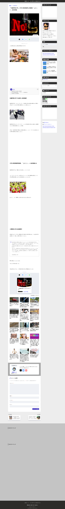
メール (11, 400)
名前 (11, 395)
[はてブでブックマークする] (26, 39)
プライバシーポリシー (48, 124)
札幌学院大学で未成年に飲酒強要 (17, 91)
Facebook (23, 371)
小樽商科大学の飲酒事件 (15, 93)
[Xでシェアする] (19, 39)
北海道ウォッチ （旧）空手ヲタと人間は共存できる (32, 1)
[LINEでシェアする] (29, 39)
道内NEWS (37, 295)
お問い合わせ (45, 79)
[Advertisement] (24, 68)
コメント (12, 383)
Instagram (26, 371)
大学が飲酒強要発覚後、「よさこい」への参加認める (20, 92)
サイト (11, 404)
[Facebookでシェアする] (23, 39)
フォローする (25, 291)
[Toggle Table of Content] (37, 89)
